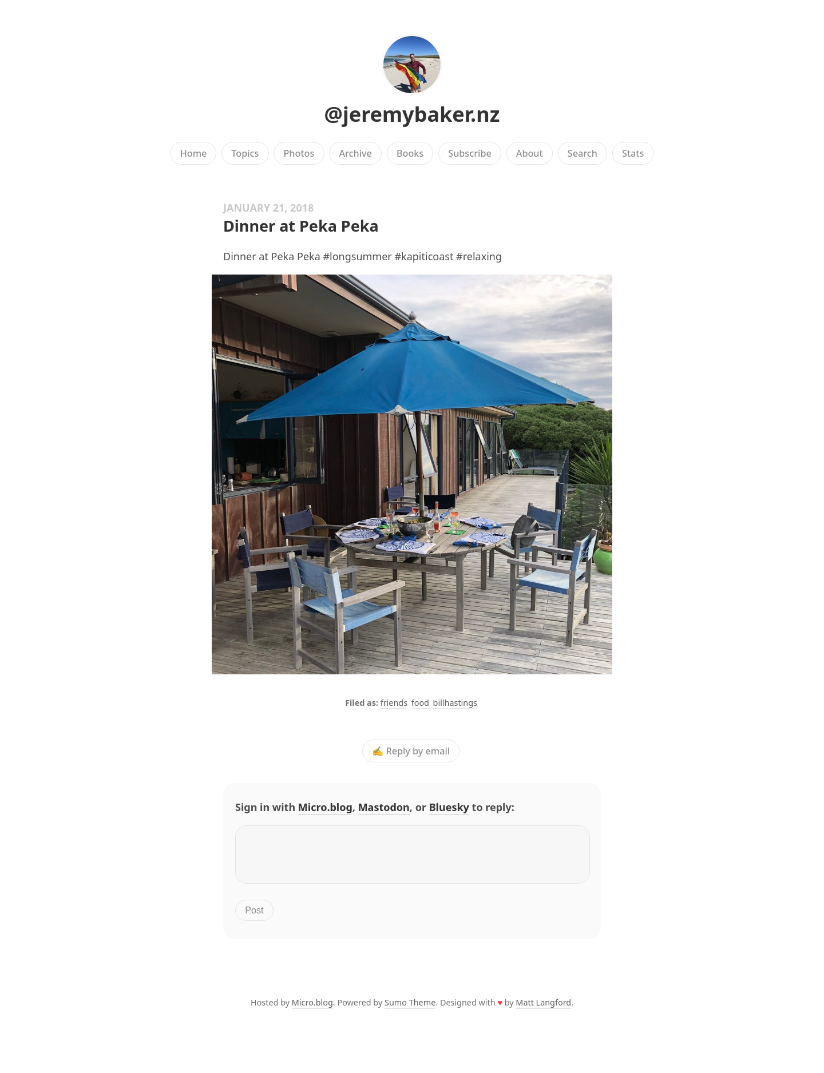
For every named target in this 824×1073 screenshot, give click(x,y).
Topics (245, 153)
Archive (355, 153)
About (529, 153)
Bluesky (449, 807)
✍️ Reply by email (411, 751)
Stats (633, 153)
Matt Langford (543, 1009)
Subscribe (469, 153)
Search (582, 153)
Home (193, 153)
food (420, 702)
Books (410, 153)
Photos (299, 153)
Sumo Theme (410, 1009)
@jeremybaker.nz (412, 114)
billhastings (455, 702)
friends (394, 702)
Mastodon (384, 807)
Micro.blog (325, 807)
